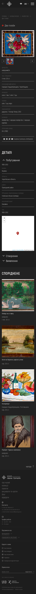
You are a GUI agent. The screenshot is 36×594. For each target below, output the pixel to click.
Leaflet (13, 250)
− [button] (4, 221)
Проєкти (5, 488)
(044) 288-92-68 (8, 509)
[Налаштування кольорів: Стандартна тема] (21, 4)
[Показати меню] (32, 4)
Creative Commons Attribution (18, 139)
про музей (6, 482)
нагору (28, 466)
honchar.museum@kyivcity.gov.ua (13, 512)
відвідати (5, 497)
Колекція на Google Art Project (11, 561)
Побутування (13, 160)
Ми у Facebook (7, 548)
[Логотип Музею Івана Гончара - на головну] (9, 3)
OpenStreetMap (20, 250)
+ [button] (4, 218)
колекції (5, 485)
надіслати (28, 572)
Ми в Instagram (8, 551)
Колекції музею (14, 16)
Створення (12, 255)
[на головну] (18, 477)
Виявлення (12, 260)
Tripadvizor (6, 557)
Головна (4, 16)
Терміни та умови (18, 589)
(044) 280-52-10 (16, 509)
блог (3, 494)
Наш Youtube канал (9, 554)
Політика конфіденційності (8, 589)
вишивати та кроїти (10, 491)
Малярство (25, 16)
